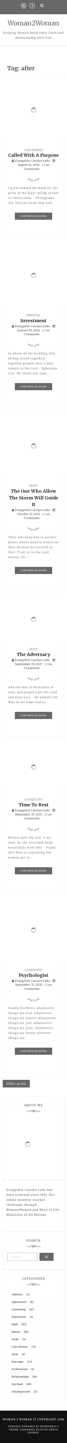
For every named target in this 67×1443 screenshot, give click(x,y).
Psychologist (33, 975)
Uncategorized (21, 1391)
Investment (33, 320)
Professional (19, 1369)
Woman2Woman (33, 23)
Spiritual (33, 315)
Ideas (15, 1354)
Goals (15, 1339)
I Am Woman (33, 150)
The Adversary (33, 654)
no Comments (37, 332)
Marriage (17, 1361)
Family (16, 1331)
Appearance (19, 1302)
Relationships (20, 1376)
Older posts (16, 1083)
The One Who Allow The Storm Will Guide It (33, 497)
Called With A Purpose (33, 155)
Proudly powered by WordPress (32, 1426)
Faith (33, 486)
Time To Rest (34, 805)
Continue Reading (33, 216)
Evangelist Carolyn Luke (32, 160)
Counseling (33, 799)
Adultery (17, 1294)
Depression (19, 1316)
